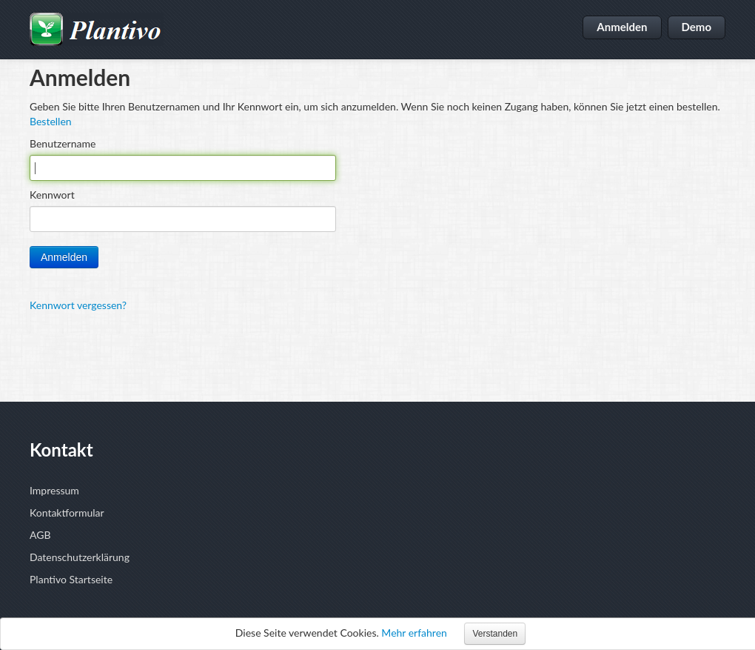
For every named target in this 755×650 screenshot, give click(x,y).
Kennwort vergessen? (78, 305)
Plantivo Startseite (71, 579)
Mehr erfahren (414, 632)
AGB (40, 534)
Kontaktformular (67, 512)
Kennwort (52, 194)
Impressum (54, 490)
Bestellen (51, 121)
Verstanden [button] (494, 634)
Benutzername (62, 143)
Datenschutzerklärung (80, 557)
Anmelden (622, 26)
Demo (697, 26)
